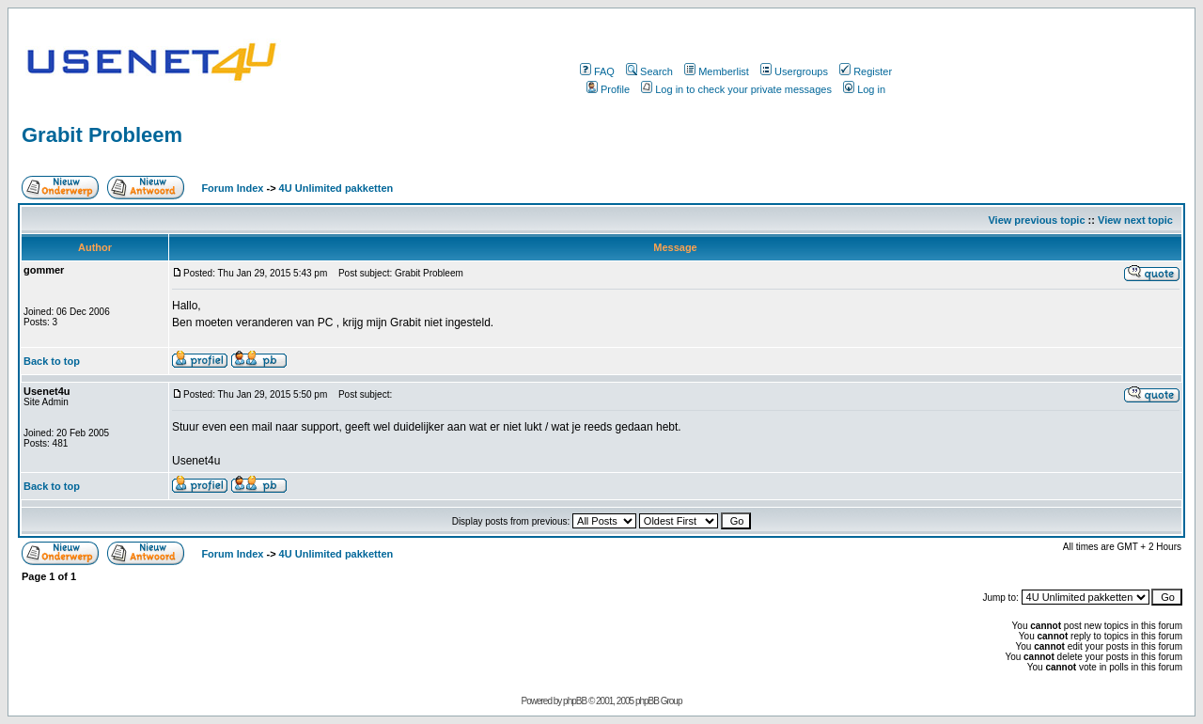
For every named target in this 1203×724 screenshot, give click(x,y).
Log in (864, 89)
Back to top (51, 361)
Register (865, 71)
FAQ (597, 71)
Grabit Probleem (102, 135)
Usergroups (794, 71)
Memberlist (716, 71)
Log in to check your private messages (736, 89)
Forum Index (230, 188)
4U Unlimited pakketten (336, 188)
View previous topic (1036, 220)
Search (649, 71)
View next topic (1135, 220)
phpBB (574, 701)
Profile (608, 89)
